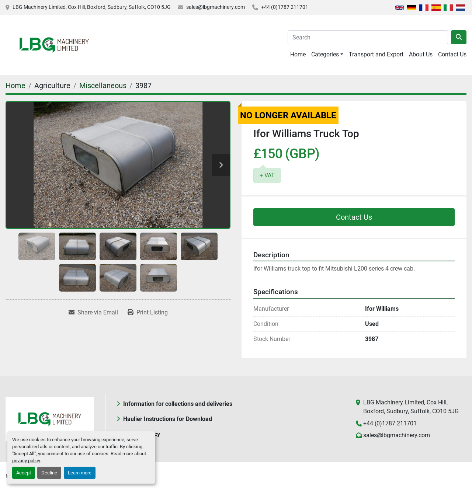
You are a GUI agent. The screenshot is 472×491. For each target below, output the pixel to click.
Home (298, 54)
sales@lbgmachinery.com (215, 7)
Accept (23, 473)
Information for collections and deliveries (177, 403)
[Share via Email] (93, 313)
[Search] (368, 37)
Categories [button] (325, 54)
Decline (49, 473)
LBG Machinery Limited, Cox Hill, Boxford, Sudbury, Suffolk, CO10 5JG (92, 7)
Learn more (79, 473)
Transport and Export (376, 54)
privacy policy (26, 460)
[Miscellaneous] (102, 85)
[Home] (15, 85)
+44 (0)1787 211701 (284, 7)
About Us (421, 54)
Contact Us (452, 54)
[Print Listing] (148, 313)
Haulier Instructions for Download (167, 418)
